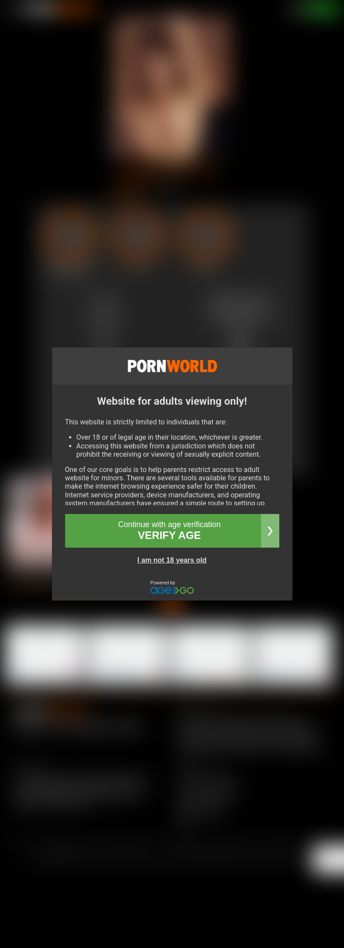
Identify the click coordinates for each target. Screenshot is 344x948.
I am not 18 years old (171, 560)
